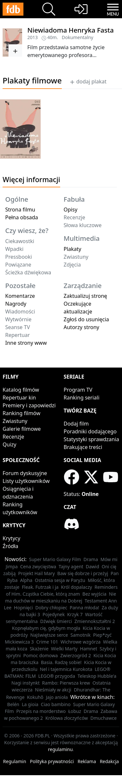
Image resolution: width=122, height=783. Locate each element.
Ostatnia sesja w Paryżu (60, 580)
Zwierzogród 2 (75, 655)
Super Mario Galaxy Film (55, 559)
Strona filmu (20, 209)
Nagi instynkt (25, 683)
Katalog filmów (21, 389)
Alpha (26, 580)
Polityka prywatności (52, 761)
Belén (13, 704)
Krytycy (11, 538)
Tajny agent (71, 566)
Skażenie (39, 648)
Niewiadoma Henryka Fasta (70, 30)
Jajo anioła (57, 697)
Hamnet (88, 648)
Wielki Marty (64, 648)
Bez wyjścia (94, 594)
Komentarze (20, 295)
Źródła (10, 546)
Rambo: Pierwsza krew (66, 683)
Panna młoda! (84, 607)
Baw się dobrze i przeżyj (82, 573)
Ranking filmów (21, 413)
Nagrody (15, 303)
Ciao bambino (56, 704)
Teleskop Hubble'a (96, 676)
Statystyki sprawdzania (91, 439)
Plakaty (72, 249)
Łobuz (74, 711)
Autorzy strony (81, 327)
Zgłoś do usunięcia (86, 319)
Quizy (9, 444)
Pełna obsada (21, 217)
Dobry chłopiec (51, 607)
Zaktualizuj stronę (85, 295)
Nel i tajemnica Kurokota (66, 669)
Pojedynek (54, 614)
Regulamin (14, 761)
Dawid (92, 566)
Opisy (70, 209)
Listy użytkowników (26, 481)
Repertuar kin (19, 397)
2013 (32, 37)
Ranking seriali (82, 397)
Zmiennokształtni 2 (95, 621)
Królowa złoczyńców (67, 718)
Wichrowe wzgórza (81, 642)
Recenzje (13, 436)
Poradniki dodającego (90, 431)
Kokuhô (35, 697)
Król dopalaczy (76, 587)
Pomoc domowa (40, 655)
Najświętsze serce (49, 635)
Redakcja (109, 761)
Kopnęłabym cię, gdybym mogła (46, 628)
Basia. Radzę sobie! (61, 662)
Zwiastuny (15, 421)
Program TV (78, 389)
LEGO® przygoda (56, 676)
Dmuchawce (103, 718)
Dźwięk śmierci (56, 621)
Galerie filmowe (22, 428)
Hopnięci (23, 607)
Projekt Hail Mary (36, 573)
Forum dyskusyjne (25, 473)
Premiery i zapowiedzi (29, 405)
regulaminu (60, 749)
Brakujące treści (83, 447)
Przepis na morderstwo (41, 711)
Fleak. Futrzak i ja (40, 587)
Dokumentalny (77, 37)
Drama (91, 559)
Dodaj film (76, 423)
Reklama (87, 761)
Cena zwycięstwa (38, 566)
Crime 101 (47, 642)
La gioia (30, 704)
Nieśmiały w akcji (53, 690)
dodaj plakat (88, 81)
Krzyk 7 (75, 614)
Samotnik (81, 635)
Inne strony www (26, 342)
